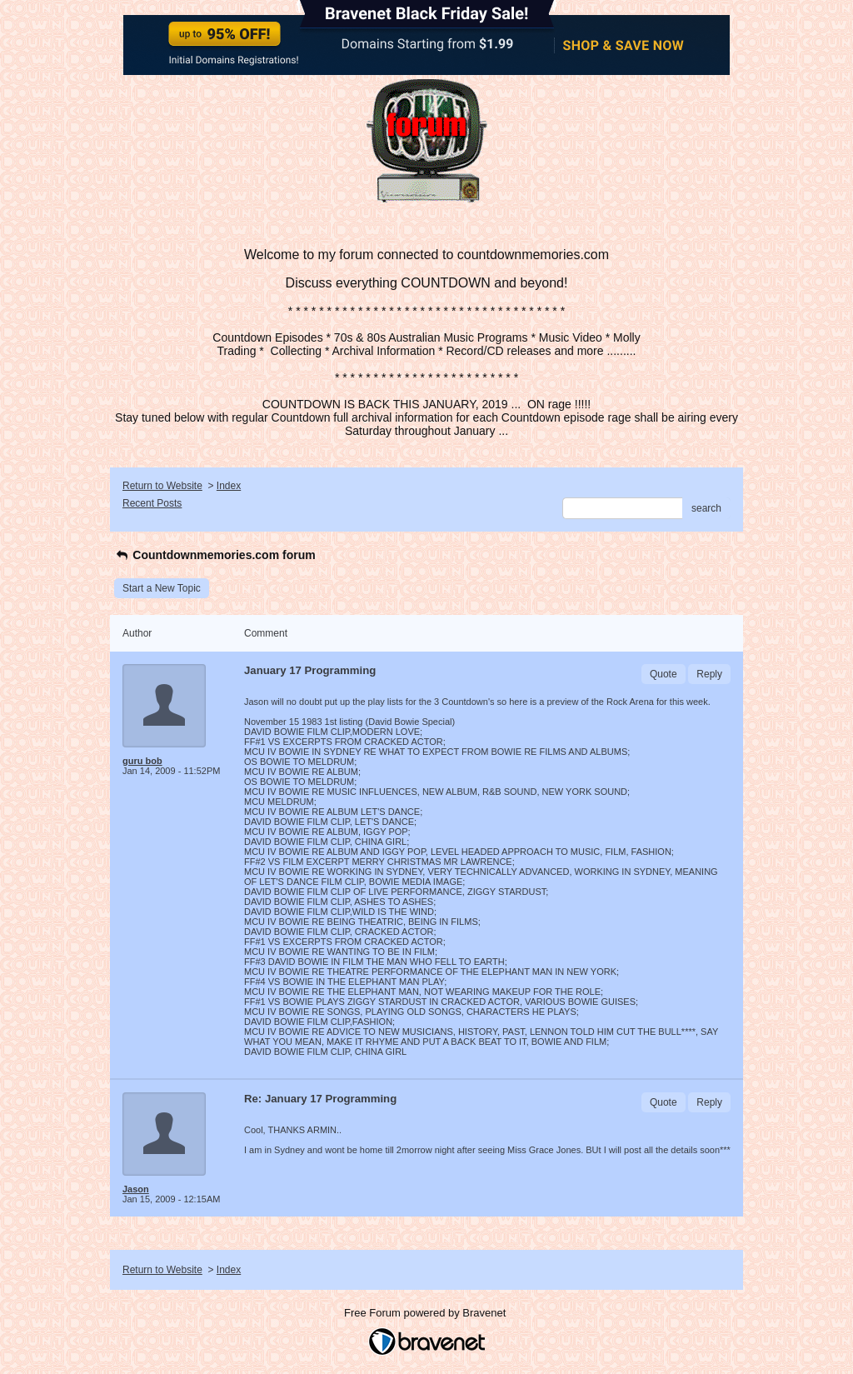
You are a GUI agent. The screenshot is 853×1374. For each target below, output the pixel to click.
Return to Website (162, 486)
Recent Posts (152, 503)
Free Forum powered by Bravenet (426, 1313)
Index (229, 486)
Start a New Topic (161, 588)
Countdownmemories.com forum (215, 555)
